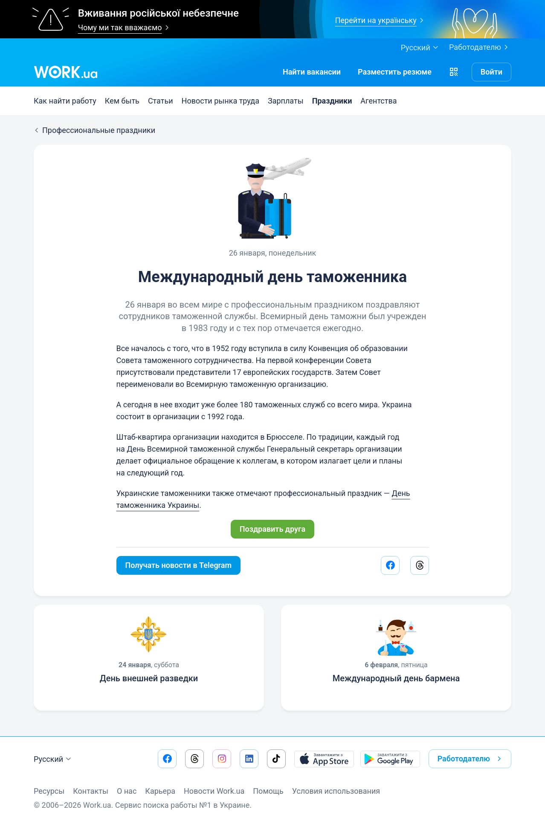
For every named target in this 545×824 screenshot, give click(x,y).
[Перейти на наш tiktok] (276, 758)
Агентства (378, 100)
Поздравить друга (272, 528)
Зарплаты (286, 100)
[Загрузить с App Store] (324, 758)
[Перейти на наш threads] (194, 758)
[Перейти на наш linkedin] (249, 758)
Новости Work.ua (214, 791)
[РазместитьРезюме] (395, 72)
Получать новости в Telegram (178, 565)
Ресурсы (49, 791)
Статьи (160, 100)
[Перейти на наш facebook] (167, 758)
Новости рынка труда (220, 100)
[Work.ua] (66, 72)
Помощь (268, 791)
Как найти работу (65, 100)
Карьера (160, 791)
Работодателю (480, 47)
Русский (53, 759)
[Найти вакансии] (311, 72)
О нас (126, 791)
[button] (453, 72)
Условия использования (336, 791)
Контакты (90, 791)
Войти (491, 71)
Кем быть (122, 100)
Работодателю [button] (471, 759)
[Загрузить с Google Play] (390, 758)
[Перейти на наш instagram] (221, 758)
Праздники (332, 100)
